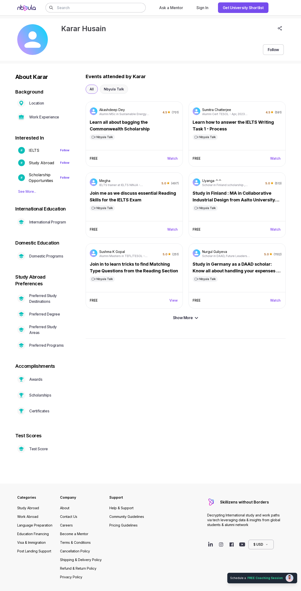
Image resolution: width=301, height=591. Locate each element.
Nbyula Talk (114, 89)
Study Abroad (28, 508)
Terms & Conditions (75, 542)
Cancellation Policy (75, 551)
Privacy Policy (71, 577)
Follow (64, 150)
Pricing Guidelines (123, 525)
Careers (66, 525)
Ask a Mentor (171, 7)
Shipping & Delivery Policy (81, 560)
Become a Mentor (74, 534)
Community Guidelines (126, 517)
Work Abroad (27, 517)
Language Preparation (34, 525)
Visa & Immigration (31, 542)
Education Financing (33, 534)
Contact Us (68, 517)
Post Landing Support (34, 551)
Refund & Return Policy (78, 568)
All (92, 89)
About (64, 508)
